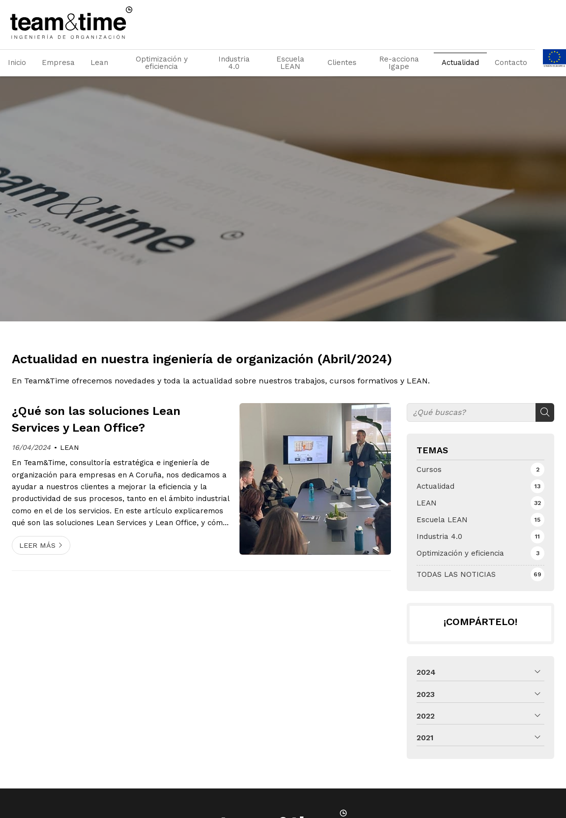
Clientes (342, 62)
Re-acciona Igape (399, 63)
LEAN (69, 447)
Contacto (511, 62)
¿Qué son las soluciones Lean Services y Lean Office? (96, 419)
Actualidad (460, 62)
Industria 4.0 (234, 63)
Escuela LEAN (290, 63)
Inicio (17, 62)
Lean (99, 62)
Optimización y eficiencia (162, 63)
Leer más (37, 545)
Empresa (58, 62)
